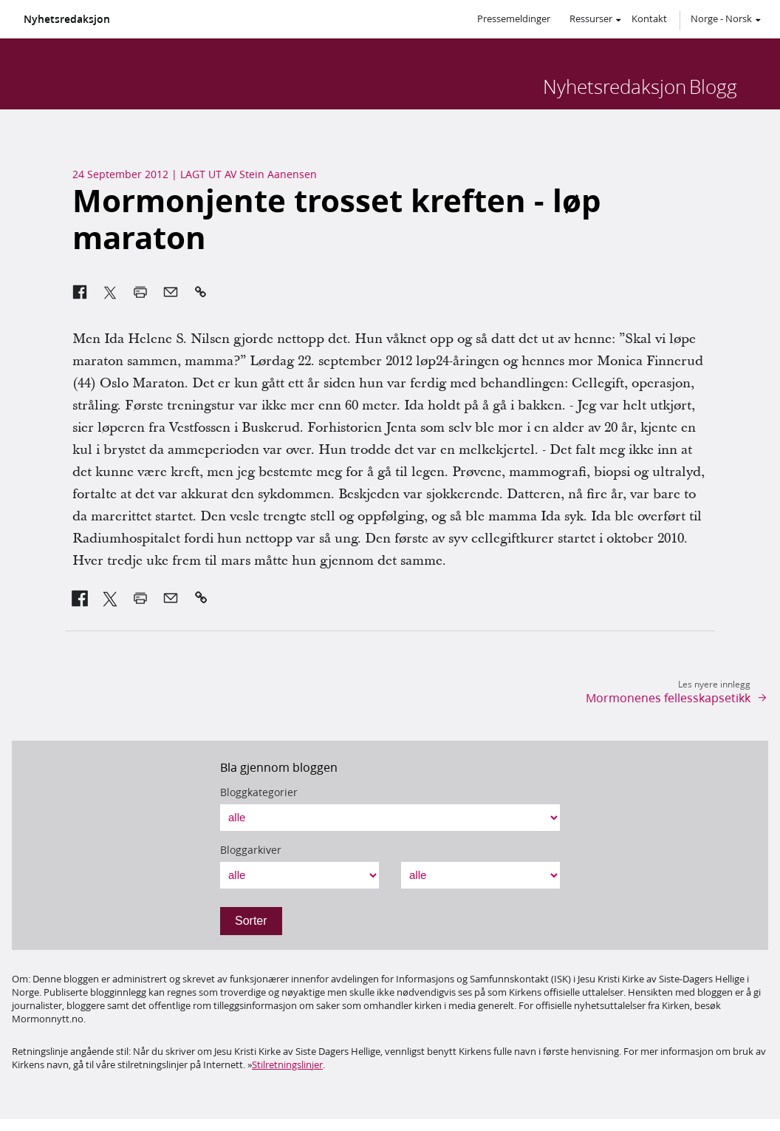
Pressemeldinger (513, 18)
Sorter (251, 920)
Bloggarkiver (250, 850)
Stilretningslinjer (287, 1064)
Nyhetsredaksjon (67, 19)
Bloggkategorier (259, 792)
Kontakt (649, 18)
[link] (80, 598)
